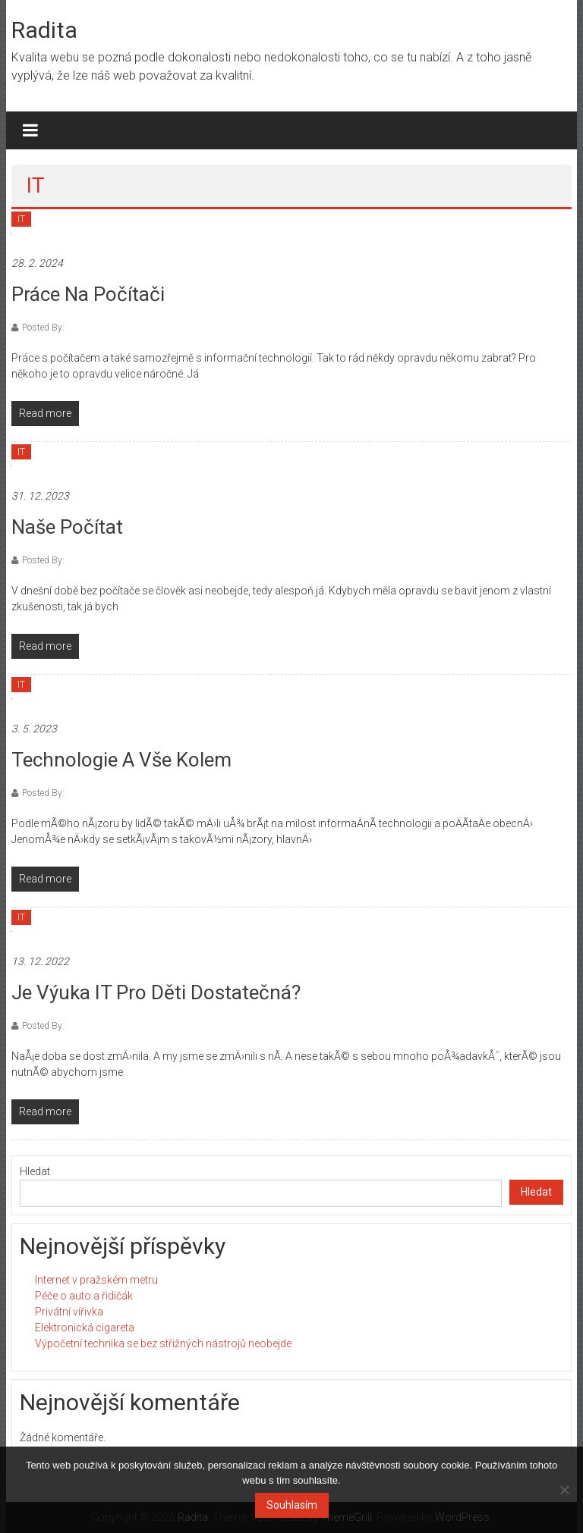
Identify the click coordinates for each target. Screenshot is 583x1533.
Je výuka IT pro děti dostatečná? (156, 992)
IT (21, 219)
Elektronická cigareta (84, 1327)
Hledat (35, 1171)
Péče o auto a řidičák (84, 1296)
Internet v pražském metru (96, 1280)
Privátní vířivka (69, 1312)
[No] (564, 1489)
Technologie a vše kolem (121, 759)
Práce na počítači (88, 294)
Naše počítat (67, 527)
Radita (44, 30)
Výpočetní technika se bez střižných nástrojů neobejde (163, 1343)
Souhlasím (291, 1505)
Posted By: (43, 327)
